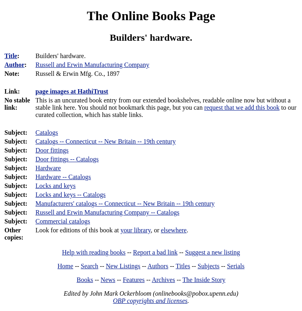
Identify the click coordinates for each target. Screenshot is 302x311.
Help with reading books (94, 252)
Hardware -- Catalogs (63, 176)
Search (90, 266)
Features (134, 279)
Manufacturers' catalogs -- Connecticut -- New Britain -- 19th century (125, 203)
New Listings (123, 266)
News (108, 279)
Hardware (48, 168)
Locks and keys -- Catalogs (70, 194)
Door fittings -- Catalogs (67, 159)
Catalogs (46, 132)
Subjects (208, 266)
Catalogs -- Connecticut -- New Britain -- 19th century (105, 141)
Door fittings (51, 150)
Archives (163, 279)
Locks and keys (55, 185)
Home (65, 266)
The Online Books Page (151, 15)
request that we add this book (241, 107)
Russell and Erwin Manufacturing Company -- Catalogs (107, 212)
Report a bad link (155, 252)
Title (10, 55)
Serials (236, 266)
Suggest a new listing (212, 252)
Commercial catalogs (62, 221)
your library (135, 230)
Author (14, 64)
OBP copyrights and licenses (150, 300)
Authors (157, 266)
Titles (183, 266)
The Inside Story (203, 279)
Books (85, 279)
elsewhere (173, 230)
